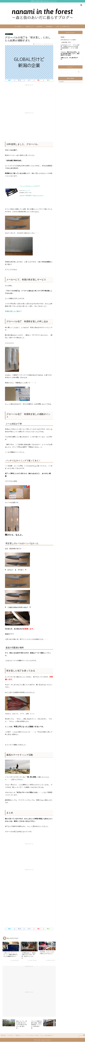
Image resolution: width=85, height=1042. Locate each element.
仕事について (29, 26)
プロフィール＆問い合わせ (63, 26)
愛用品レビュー (9, 34)
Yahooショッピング (38, 195)
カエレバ (27, 190)
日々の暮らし (18, 26)
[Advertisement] (29, 98)
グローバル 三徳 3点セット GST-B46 (30, 186)
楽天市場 (29, 195)
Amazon (23, 195)
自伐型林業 (49, 26)
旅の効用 (39, 26)
